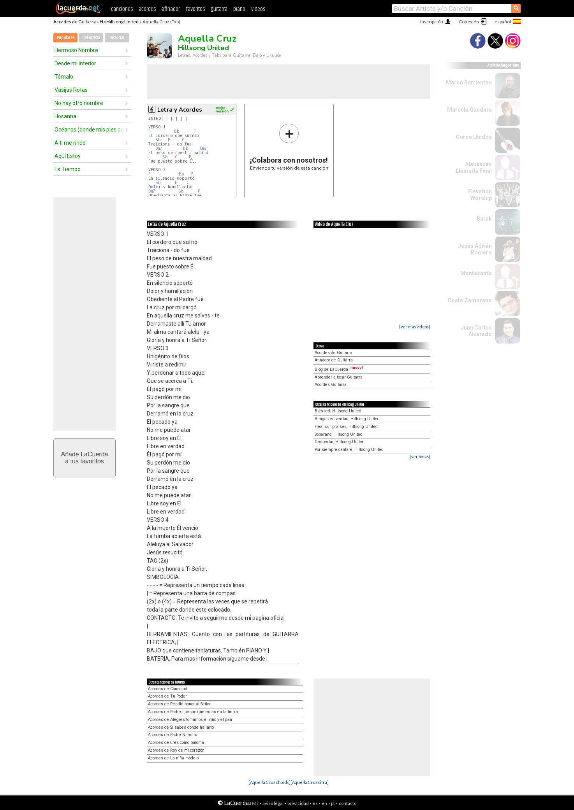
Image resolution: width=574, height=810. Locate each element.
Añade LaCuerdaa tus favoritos (84, 458)
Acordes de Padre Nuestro (172, 734)
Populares (65, 38)
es (315, 803)
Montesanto (476, 273)
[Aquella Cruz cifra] (310, 782)
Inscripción (431, 22)
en (324, 803)
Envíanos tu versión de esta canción (289, 147)
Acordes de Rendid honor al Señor (179, 704)
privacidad (298, 803)
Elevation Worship (480, 194)
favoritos (195, 9)
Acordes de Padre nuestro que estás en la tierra (193, 711)
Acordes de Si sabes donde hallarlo (181, 727)
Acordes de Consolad (167, 688)
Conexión (469, 22)
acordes (147, 9)
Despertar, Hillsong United (339, 441)
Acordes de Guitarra (74, 22)
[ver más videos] (414, 326)
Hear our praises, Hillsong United (346, 426)
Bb (177, 131)
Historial (116, 38)
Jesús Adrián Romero (475, 249)
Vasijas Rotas (71, 90)
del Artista (91, 38)
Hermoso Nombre (76, 50)
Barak (484, 219)
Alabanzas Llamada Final (474, 167)
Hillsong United (122, 22)
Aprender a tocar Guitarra (339, 377)
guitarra (219, 9)
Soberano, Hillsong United (339, 434)
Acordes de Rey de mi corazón (176, 750)
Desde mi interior (75, 63)
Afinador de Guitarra (334, 360)
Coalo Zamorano (469, 300)
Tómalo (64, 77)
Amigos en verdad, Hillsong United (347, 418)
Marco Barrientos (469, 82)
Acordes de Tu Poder (167, 696)
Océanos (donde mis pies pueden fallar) (90, 129)
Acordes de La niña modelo (173, 758)
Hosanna (65, 116)
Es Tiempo (68, 169)
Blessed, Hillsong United (338, 411)
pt (333, 803)
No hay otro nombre (79, 103)
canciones (122, 9)
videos (258, 9)
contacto (347, 803)
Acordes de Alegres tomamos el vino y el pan (190, 719)
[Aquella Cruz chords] (269, 782)
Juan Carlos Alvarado (476, 330)
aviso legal (272, 803)
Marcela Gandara (469, 110)
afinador (171, 9)
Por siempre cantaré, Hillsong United (349, 449)
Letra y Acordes (179, 110)
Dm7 (158, 148)
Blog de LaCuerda (339, 369)
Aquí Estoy (68, 156)
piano (239, 9)
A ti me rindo (70, 143)
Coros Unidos (474, 137)
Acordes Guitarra (331, 384)
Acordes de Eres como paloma (176, 742)
